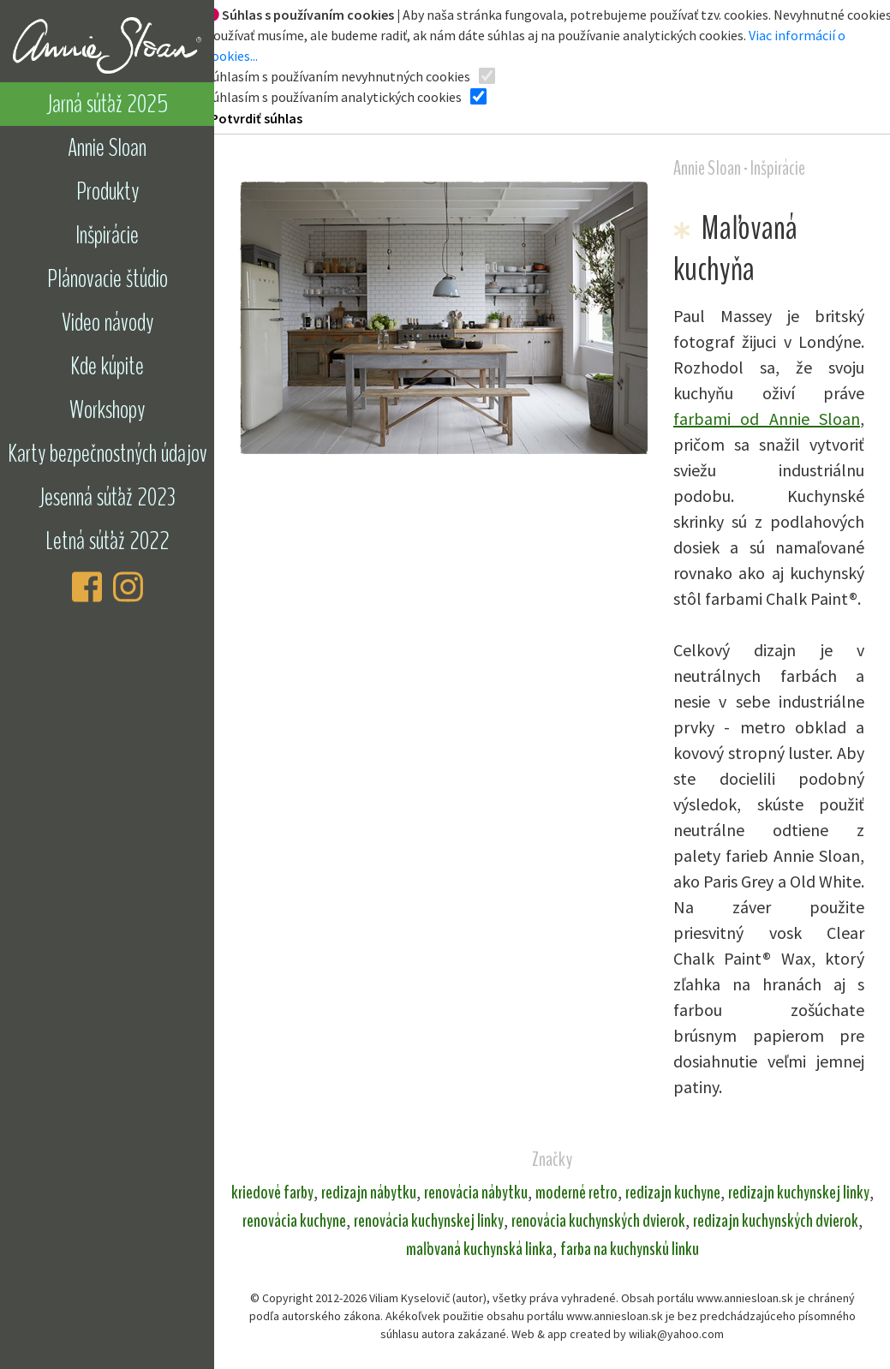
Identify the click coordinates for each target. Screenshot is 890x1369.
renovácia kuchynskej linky (429, 1221)
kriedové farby (272, 1192)
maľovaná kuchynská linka (479, 1249)
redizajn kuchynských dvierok (775, 1221)
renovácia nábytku (476, 1192)
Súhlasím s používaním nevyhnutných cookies (338, 76)
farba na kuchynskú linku (629, 1249)
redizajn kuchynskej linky (798, 1192)
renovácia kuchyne (294, 1221)
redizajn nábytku (368, 1192)
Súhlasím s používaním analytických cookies (334, 96)
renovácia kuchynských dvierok (598, 1221)
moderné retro (576, 1192)
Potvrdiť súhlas (256, 118)
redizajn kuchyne (672, 1192)
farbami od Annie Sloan (766, 418)
